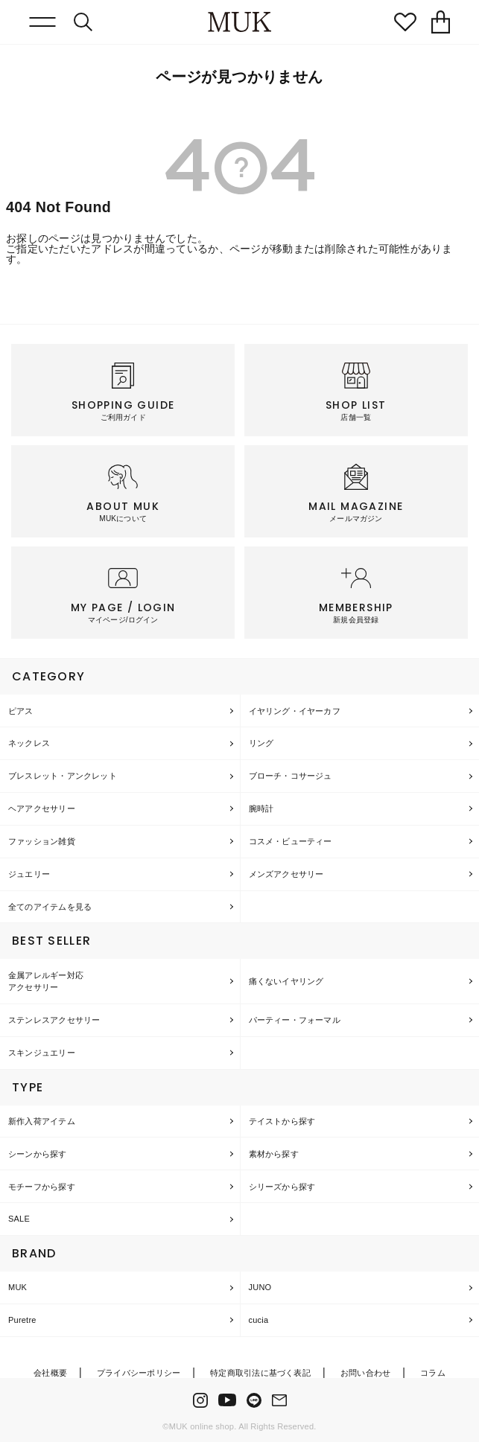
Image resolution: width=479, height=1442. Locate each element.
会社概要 (50, 1372)
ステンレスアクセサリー (54, 1019)
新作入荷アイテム (41, 1121)
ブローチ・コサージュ (290, 775)
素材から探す (274, 1153)
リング (261, 742)
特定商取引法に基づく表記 (260, 1372)
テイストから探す (282, 1121)
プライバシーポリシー (138, 1372)
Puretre (22, 1319)
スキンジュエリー (41, 1052)
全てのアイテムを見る (50, 906)
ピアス (21, 710)
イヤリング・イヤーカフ (294, 710)
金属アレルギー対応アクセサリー (45, 981)
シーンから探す (37, 1153)
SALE (19, 1218)
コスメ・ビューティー (290, 841)
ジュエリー (29, 874)
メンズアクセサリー (286, 874)
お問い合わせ (365, 1372)
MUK (17, 1287)
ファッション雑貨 (41, 841)
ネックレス (29, 742)
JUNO (260, 1287)
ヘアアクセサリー (41, 808)
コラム (432, 1372)
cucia (259, 1319)
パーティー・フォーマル (294, 1019)
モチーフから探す (41, 1186)
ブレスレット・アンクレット (62, 775)
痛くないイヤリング (286, 981)
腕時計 (261, 808)
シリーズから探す (282, 1186)
